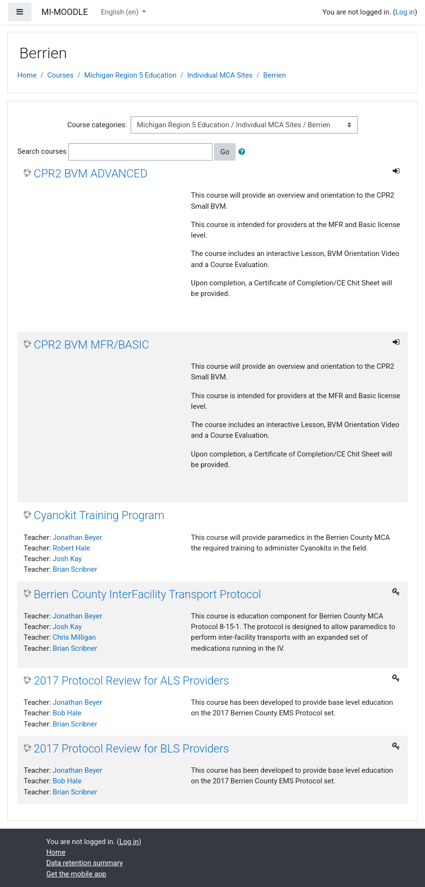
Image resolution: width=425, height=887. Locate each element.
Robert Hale (71, 548)
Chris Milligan (74, 637)
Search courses (41, 151)
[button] (244, 152)
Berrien (274, 75)
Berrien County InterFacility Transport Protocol (147, 594)
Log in (405, 12)
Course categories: (97, 125)
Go (224, 152)
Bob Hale (67, 713)
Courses (60, 75)
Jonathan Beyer (77, 537)
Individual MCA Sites (219, 75)
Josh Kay (67, 558)
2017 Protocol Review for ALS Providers (131, 680)
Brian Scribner (75, 569)
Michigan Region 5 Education (130, 75)
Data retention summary (84, 863)
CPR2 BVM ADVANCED (90, 173)
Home (27, 75)
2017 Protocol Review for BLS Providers (131, 748)
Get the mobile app (76, 874)
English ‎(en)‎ (120, 12)
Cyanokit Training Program (99, 515)
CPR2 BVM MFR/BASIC (91, 344)
